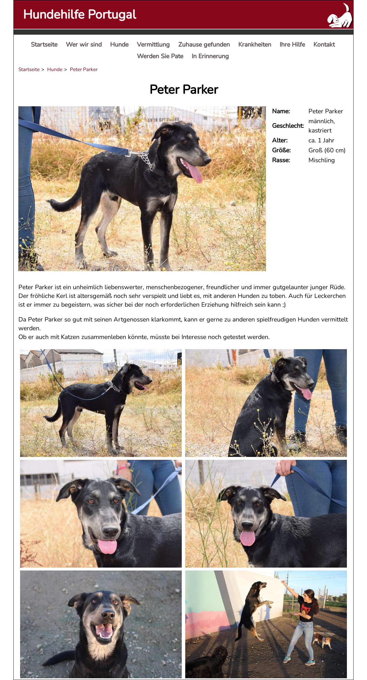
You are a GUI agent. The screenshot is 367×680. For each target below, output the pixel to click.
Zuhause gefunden (204, 44)
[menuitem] (44, 44)
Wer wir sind (84, 44)
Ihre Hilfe (292, 44)
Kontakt (324, 44)
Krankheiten (254, 44)
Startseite (44, 44)
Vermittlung (153, 44)
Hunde (119, 44)
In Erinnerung (210, 56)
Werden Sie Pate (160, 56)
